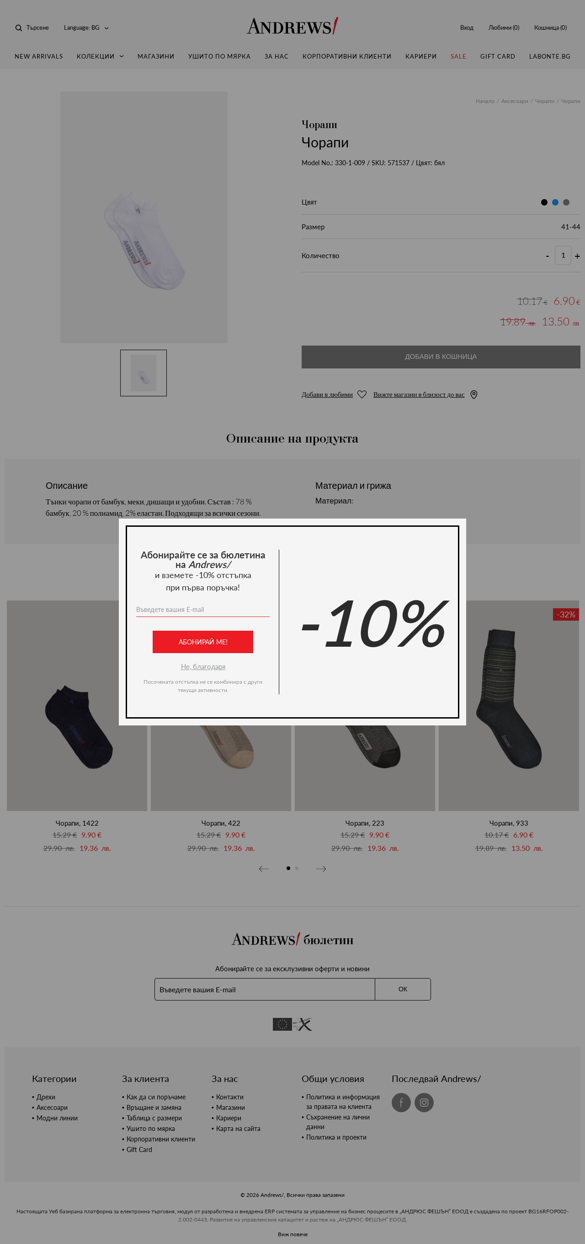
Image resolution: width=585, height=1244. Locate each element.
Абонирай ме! (203, 642)
